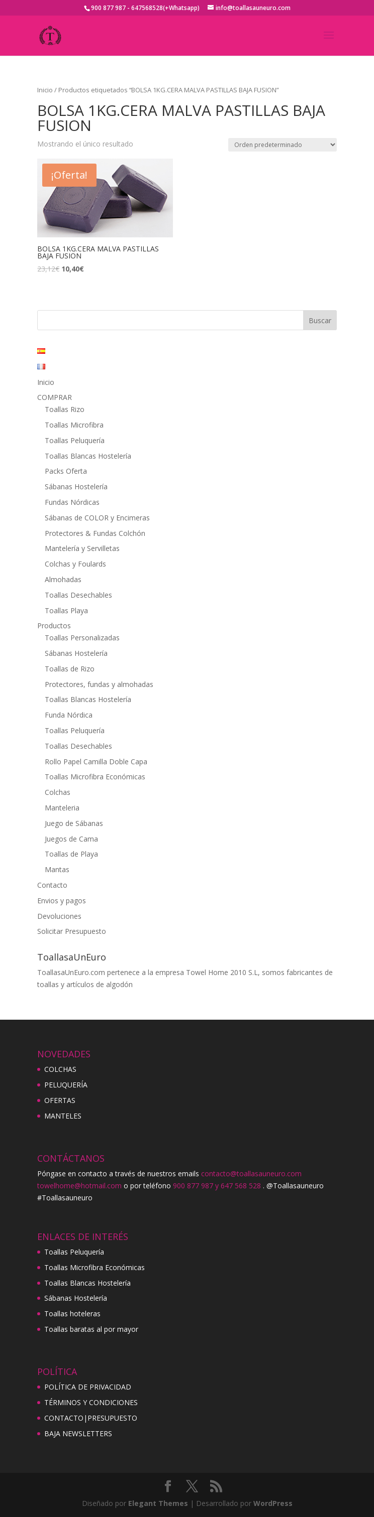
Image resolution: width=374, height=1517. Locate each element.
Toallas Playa (66, 610)
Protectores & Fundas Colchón (95, 533)
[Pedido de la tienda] (282, 145)
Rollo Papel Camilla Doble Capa (96, 761)
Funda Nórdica (68, 715)
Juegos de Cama (71, 839)
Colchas (57, 792)
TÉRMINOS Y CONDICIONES (91, 1402)
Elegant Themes (158, 1503)
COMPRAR (54, 397)
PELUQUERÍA (65, 1084)
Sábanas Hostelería (76, 486)
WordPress (273, 1503)
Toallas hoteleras (72, 1313)
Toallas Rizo (64, 409)
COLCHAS (60, 1069)
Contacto (52, 885)
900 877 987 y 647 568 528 (217, 1185)
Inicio (45, 89)
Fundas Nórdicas (72, 502)
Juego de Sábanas (74, 823)
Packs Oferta (66, 471)
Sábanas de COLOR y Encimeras (97, 517)
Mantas (57, 869)
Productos (54, 625)
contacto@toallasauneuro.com (251, 1173)
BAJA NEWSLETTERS (78, 1433)
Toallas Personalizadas (82, 637)
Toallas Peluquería (75, 440)
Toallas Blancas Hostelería (88, 456)
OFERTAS (59, 1100)
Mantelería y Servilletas (82, 548)
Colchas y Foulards (75, 564)
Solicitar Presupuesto (71, 931)
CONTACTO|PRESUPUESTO (90, 1418)
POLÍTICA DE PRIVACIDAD (87, 1387)
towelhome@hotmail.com (79, 1185)
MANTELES (62, 1116)
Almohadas (63, 579)
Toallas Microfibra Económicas (95, 776)
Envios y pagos (61, 900)
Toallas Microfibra (74, 425)
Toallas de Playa (71, 854)
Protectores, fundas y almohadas (99, 684)
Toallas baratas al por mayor (91, 1329)
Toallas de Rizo (70, 668)
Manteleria (62, 807)
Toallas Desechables (78, 595)
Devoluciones (59, 916)
